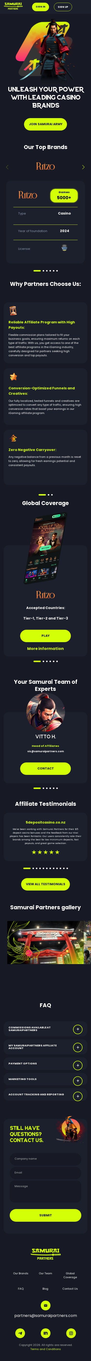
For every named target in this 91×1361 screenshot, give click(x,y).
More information (45, 648)
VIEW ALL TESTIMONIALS (45, 884)
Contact (45, 768)
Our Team (45, 1273)
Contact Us (70, 1289)
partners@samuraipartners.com (45, 1309)
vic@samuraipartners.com (45, 751)
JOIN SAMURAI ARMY (45, 124)
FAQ (21, 1289)
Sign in (40, 6)
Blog (45, 1289)
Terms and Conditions (45, 1349)
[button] (83, 167)
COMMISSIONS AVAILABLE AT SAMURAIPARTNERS (29, 1028)
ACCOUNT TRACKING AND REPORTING (36, 1094)
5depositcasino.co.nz (46, 822)
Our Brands (20, 1273)
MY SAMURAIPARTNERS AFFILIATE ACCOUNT (32, 1046)
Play (45, 636)
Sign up (63, 7)
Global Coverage (70, 1275)
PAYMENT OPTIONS (22, 1063)
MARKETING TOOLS (22, 1079)
